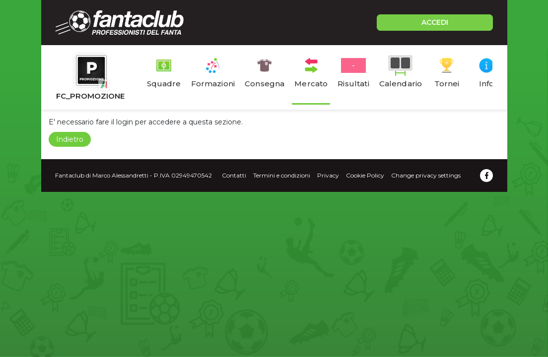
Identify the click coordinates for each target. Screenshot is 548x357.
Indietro (69, 139)
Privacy (328, 175)
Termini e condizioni (281, 175)
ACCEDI (434, 22)
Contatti (234, 175)
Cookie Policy (365, 175)
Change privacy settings (426, 175)
